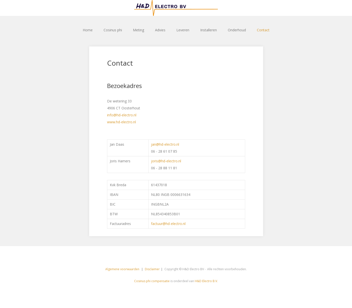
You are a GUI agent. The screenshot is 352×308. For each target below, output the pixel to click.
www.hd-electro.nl (121, 122)
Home (88, 30)
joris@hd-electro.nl (166, 161)
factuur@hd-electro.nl (168, 223)
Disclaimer (152, 269)
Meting (138, 30)
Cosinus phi (113, 30)
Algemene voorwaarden (122, 269)
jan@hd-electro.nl (165, 144)
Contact (263, 30)
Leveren (182, 30)
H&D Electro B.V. (206, 281)
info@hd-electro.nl (121, 115)
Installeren (208, 30)
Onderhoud (237, 30)
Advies (160, 30)
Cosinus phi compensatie (152, 281)
